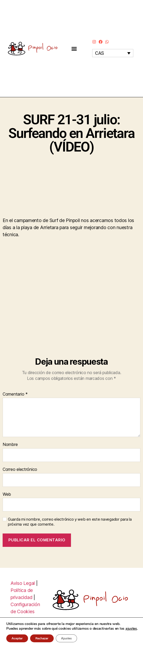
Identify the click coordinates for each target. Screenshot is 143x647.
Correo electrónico (20, 469)
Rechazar (41, 638)
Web (7, 494)
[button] (74, 48)
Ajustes (66, 638)
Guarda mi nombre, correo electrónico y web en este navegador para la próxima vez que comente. (70, 522)
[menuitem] (112, 53)
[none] (112, 53)
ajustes (131, 628)
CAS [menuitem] (99, 53)
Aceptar (17, 638)
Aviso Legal (22, 583)
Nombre (10, 444)
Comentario (15, 394)
